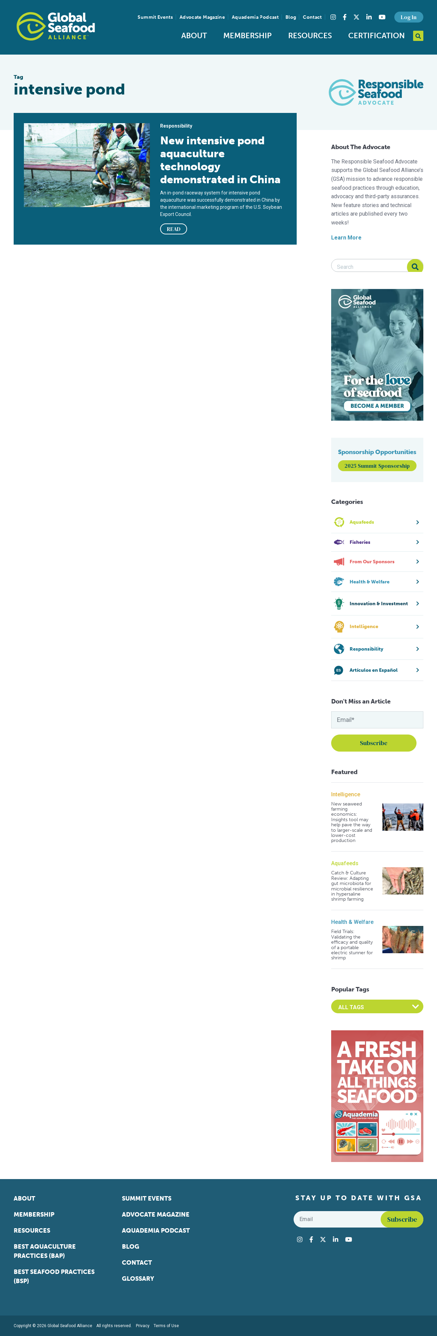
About (194, 35)
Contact (312, 17)
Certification (376, 35)
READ (174, 229)
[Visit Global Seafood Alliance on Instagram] (333, 17)
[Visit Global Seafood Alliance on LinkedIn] (369, 17)
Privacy (143, 1325)
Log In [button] (409, 17)
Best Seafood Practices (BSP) (54, 1276)
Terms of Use (166, 1325)
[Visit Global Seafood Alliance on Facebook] (344, 17)
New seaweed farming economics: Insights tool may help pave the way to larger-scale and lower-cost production (351, 822)
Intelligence (345, 794)
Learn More (346, 237)
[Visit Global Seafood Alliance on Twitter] (356, 17)
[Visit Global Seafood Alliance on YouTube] (382, 17)
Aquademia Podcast (255, 17)
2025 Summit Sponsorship (377, 465)
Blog (290, 17)
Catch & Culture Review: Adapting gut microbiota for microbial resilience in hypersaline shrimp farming (352, 886)
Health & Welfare (352, 922)
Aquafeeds (344, 863)
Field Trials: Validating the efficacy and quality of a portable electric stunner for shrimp (352, 944)
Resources (310, 35)
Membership (247, 35)
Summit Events (155, 17)
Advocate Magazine (202, 17)
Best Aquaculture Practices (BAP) (45, 1251)
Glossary (138, 1278)
